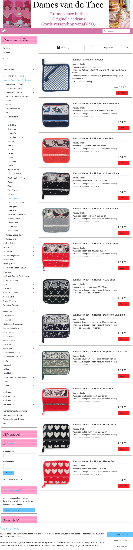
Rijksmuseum (13, 169)
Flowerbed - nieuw (15, 137)
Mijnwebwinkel (93, 545)
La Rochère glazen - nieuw (19, 268)
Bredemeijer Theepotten (19, 76)
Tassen (19, 385)
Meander (19, 272)
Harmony (11, 141)
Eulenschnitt (19, 259)
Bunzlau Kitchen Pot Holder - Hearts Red (93, 461)
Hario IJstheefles (10, 264)
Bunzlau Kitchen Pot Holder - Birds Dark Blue (95, 103)
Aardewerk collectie (20, 92)
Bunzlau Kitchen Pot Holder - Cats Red (92, 138)
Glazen (8, 104)
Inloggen (8, 473)
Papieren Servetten (19, 352)
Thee (19, 65)
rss (65, 545)
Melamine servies (12, 108)
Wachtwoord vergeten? (12, 479)
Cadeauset (19, 392)
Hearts (10, 145)
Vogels (10, 186)
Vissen (10, 182)
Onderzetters (9, 340)
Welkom (6, 48)
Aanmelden (10, 534)
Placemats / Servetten (17, 214)
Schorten (11, 194)
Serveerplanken (11, 117)
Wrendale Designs (19, 305)
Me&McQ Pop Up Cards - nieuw (19, 276)
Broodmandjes (14, 218)
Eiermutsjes (13, 226)
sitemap (60, 545)
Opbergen (19, 348)
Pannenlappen (13, 198)
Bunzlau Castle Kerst (20, 235)
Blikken (8, 100)
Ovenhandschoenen (16, 202)
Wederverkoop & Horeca (13, 419)
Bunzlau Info (10, 239)
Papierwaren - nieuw (19, 356)
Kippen (10, 157)
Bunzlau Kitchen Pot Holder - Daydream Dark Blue (98, 315)
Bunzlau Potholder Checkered (87, 59)
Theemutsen (13, 222)
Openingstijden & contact (14, 415)
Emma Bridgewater (19, 255)
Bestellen (122, 93)
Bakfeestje (8, 365)
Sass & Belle (19, 297)
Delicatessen (19, 69)
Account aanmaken (13, 510)
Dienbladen (8, 373)
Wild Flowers (13, 190)
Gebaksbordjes (19, 311)
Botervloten (8, 315)
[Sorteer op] (108, 48)
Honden (11, 149)
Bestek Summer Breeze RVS (17, 96)
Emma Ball (19, 251)
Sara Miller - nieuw (19, 292)
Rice (19, 284)
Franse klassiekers (11, 328)
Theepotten (19, 320)
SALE (19, 58)
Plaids (7, 113)
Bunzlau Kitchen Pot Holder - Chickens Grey (95, 208)
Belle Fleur (12, 125)
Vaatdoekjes (13, 230)
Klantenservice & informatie (19, 411)
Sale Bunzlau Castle (20, 88)
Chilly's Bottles (19, 243)
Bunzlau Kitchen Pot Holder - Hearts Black (94, 424)
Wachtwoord (8, 462)
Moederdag (8, 52)
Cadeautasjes (9, 396)
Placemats (7, 344)
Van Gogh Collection (16, 178)
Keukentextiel (19, 332)
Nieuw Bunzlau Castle (14, 84)
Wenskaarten (19, 404)
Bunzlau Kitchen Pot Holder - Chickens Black (95, 173)
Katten (10, 153)
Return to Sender (10, 280)
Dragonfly (12, 133)
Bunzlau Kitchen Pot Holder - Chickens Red (95, 243)
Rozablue (19, 288)
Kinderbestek (8, 336)
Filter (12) (63, 47)
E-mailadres (8, 451)
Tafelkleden (12, 210)
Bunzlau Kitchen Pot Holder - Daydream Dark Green (99, 351)
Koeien (10, 165)
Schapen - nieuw (14, 173)
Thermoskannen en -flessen (19, 377)
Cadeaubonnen (9, 400)
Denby (19, 247)
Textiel (20, 121)
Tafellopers (12, 206)
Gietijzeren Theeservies (19, 324)
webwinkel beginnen (73, 545)
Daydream (12, 129)
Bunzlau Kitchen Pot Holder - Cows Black (93, 279)
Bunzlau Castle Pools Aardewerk (19, 80)
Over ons (7, 423)
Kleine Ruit (12, 161)
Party (19, 361)
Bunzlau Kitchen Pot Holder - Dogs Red (92, 388)
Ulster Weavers (19, 301)
